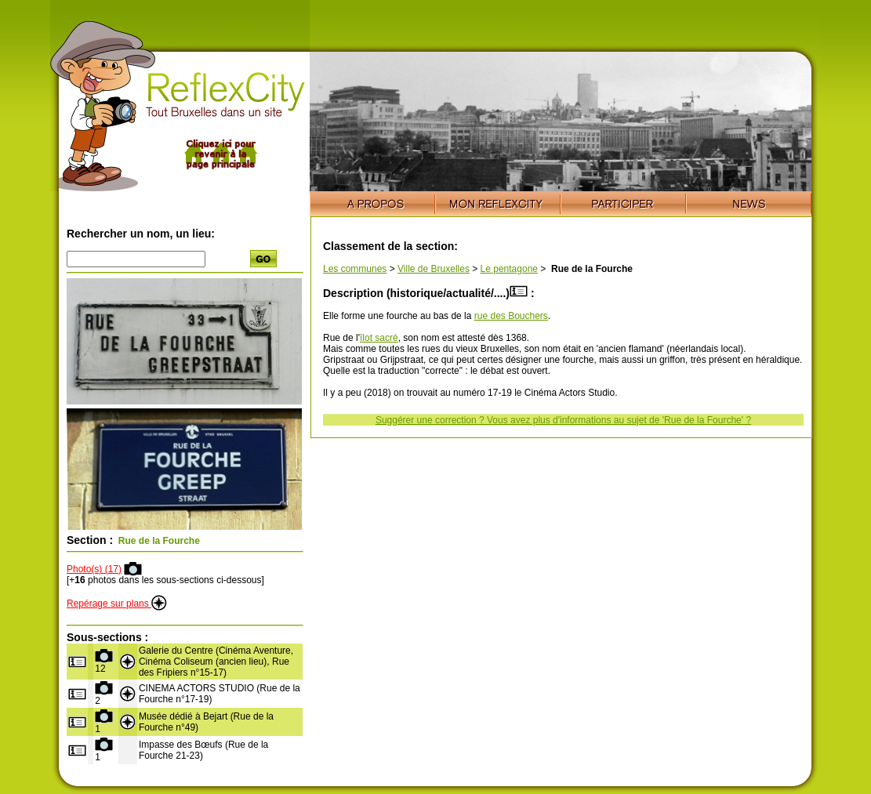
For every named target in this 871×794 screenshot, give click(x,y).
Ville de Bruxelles (433, 268)
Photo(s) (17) (94, 569)
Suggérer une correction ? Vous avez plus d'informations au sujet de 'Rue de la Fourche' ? (563, 420)
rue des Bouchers (511, 315)
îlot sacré (379, 337)
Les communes (355, 268)
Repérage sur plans (117, 603)
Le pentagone (509, 268)
